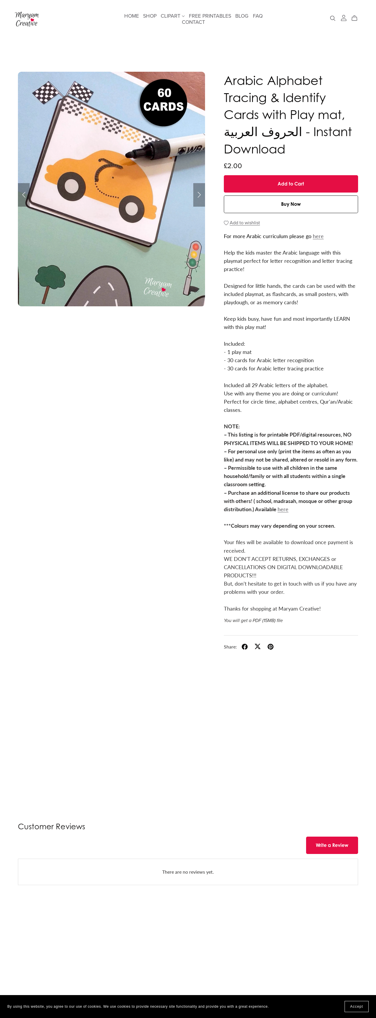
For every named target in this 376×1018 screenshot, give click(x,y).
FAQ (258, 16)
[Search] (332, 18)
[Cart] (357, 18)
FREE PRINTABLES (210, 16)
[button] (24, 195)
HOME (131, 16)
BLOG (242, 16)
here (318, 236)
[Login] (343, 17)
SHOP (150, 16)
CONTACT (193, 22)
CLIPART (173, 16)
